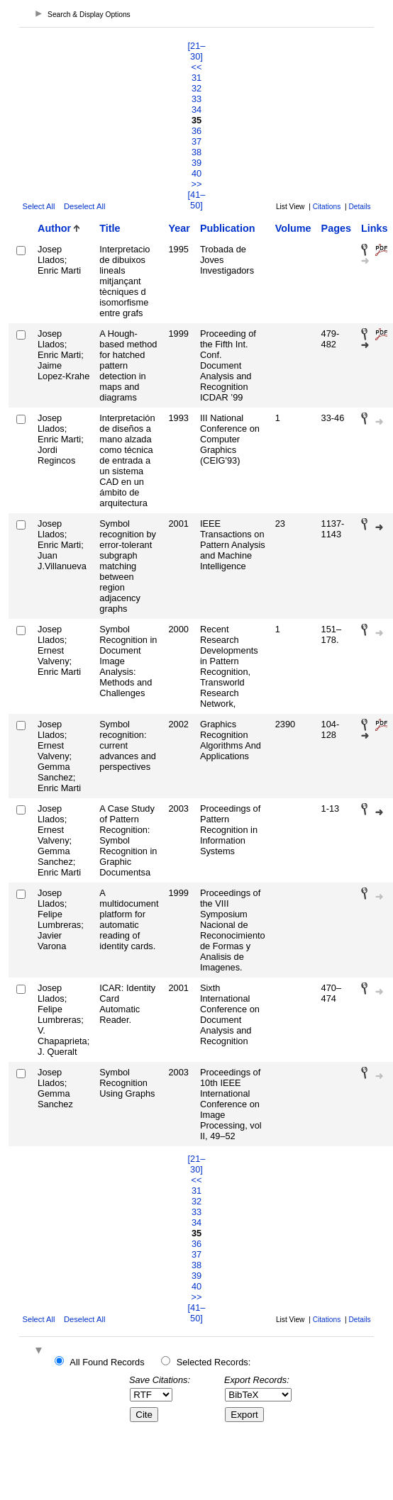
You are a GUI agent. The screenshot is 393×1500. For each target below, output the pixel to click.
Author (54, 228)
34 (196, 109)
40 (196, 173)
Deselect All (84, 206)
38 (196, 152)
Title (109, 228)
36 (196, 130)
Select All (38, 206)
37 (196, 141)
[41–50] (197, 200)
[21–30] (197, 51)
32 (196, 88)
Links (374, 228)
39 (196, 162)
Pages (336, 228)
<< (197, 67)
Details (359, 207)
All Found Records (107, 1362)
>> (197, 184)
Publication (227, 228)
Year (179, 228)
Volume (293, 228)
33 (196, 99)
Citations (327, 207)
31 (196, 77)
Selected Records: (214, 1362)
